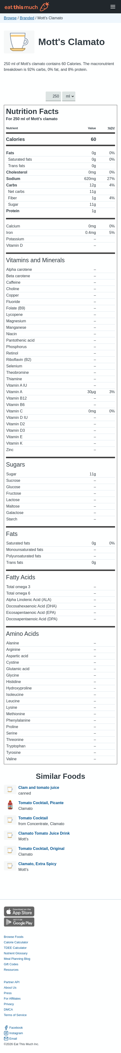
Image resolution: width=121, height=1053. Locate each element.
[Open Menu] (113, 7)
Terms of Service (15, 1015)
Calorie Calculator (16, 942)
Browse (10, 18)
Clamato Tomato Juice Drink (44, 833)
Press (8, 993)
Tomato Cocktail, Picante (41, 803)
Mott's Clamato (71, 42)
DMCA (8, 1009)
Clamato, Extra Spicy (37, 864)
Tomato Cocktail (33, 818)
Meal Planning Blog (17, 959)
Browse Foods (13, 937)
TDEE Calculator (15, 948)
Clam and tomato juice (38, 788)
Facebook (13, 1027)
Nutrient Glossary (16, 953)
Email (10, 1038)
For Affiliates (12, 998)
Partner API (11, 982)
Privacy (9, 1004)
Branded (27, 18)
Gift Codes (11, 964)
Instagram (13, 1033)
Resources (11, 969)
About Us (10, 987)
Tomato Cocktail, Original (41, 849)
